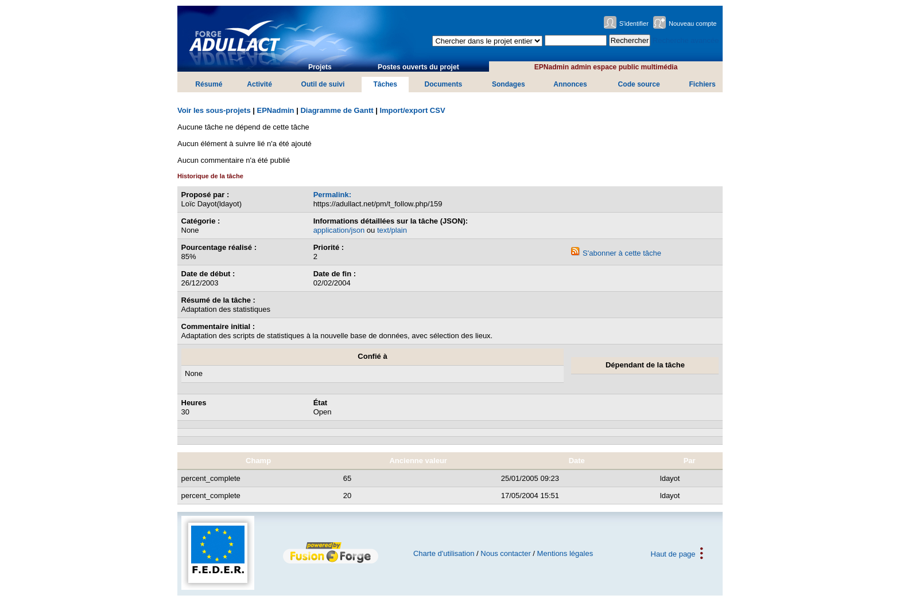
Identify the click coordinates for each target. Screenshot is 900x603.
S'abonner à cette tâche (616, 253)
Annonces (570, 84)
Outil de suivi (322, 84)
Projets (320, 67)
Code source (639, 84)
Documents (443, 84)
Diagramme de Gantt (336, 110)
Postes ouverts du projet (418, 67)
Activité (259, 84)
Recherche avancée (686, 40)
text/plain (392, 230)
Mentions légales (565, 553)
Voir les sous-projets (214, 110)
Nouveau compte (693, 23)
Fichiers (702, 84)
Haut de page (673, 553)
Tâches (385, 84)
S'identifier (634, 23)
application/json (339, 230)
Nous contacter (505, 553)
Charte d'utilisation (444, 553)
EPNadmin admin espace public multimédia (606, 67)
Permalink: (332, 194)
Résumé (208, 84)
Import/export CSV (412, 110)
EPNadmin (275, 110)
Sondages (508, 84)
